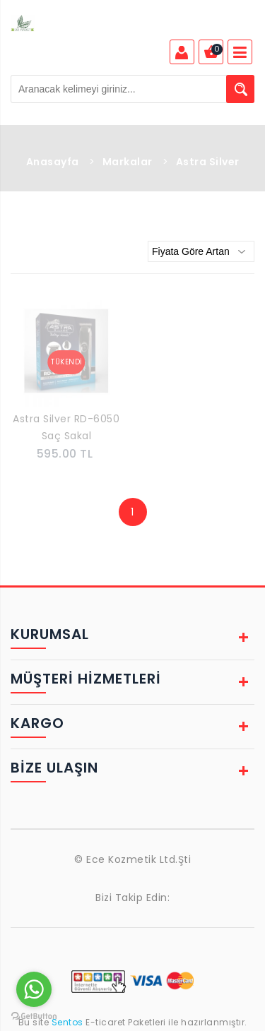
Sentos (67, 1022)
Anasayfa (52, 162)
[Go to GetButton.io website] (34, 1016)
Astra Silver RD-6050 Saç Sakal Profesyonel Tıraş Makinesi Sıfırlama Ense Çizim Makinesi (66, 429)
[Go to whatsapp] (34, 989)
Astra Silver (208, 162)
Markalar (127, 162)
